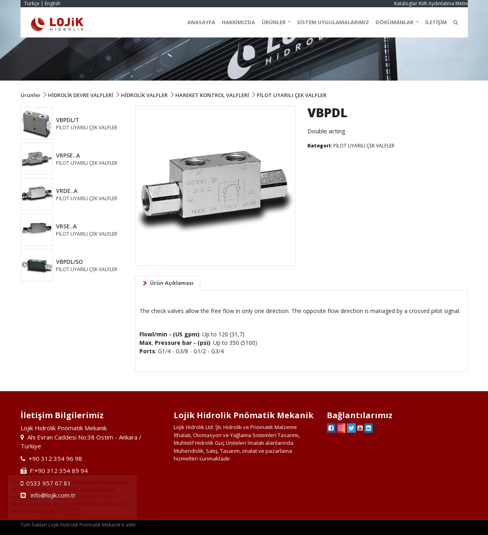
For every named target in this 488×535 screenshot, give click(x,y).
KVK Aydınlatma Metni (443, 3)
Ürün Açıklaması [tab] (171, 282)
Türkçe (31, 3)
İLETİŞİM (436, 22)
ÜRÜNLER (274, 22)
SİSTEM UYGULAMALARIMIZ (333, 22)
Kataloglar (405, 3)
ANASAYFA (201, 22)
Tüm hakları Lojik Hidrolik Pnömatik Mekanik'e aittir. (79, 524)
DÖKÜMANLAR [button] (395, 22)
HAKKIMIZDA (238, 22)
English (52, 3)
